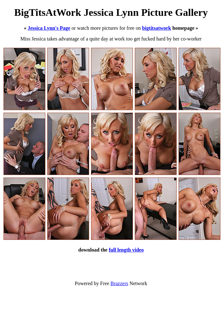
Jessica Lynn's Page (49, 28)
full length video (126, 250)
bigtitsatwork (156, 28)
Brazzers (119, 283)
